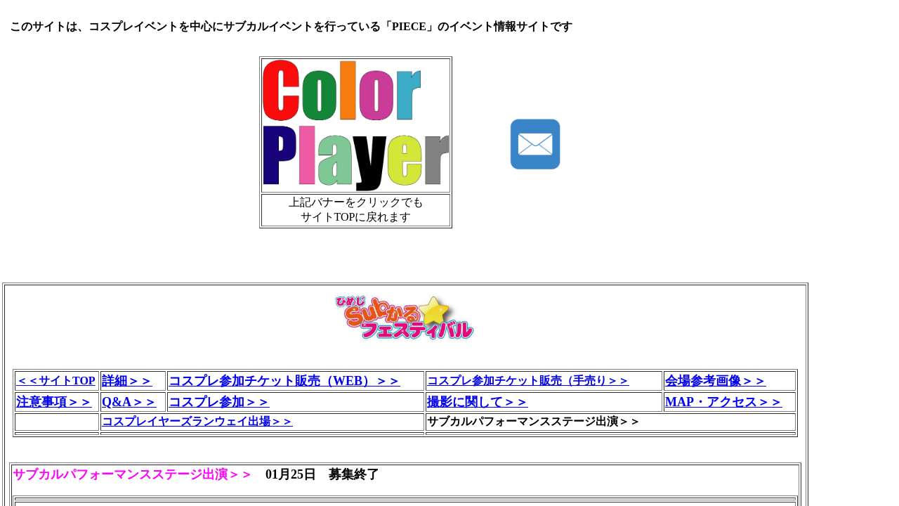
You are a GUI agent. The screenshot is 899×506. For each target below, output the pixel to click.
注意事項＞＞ (54, 402)
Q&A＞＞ (129, 402)
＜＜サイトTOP (56, 381)
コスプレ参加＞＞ (219, 402)
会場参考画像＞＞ (715, 381)
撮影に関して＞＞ (477, 402)
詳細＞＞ (127, 381)
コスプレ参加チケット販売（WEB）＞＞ (284, 381)
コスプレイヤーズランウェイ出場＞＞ (197, 421)
